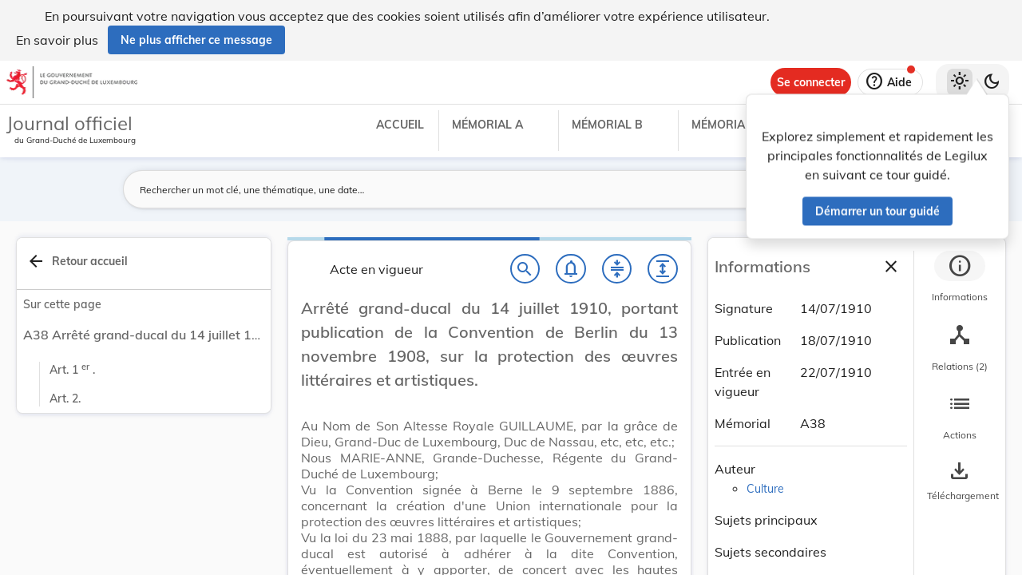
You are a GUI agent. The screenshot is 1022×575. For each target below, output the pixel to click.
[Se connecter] (810, 82)
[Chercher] (525, 269)
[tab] (960, 279)
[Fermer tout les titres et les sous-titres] (617, 269)
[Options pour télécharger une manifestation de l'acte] (960, 482)
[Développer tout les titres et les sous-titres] (663, 269)
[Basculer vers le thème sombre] (991, 82)
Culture (765, 489)
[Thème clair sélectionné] (959, 82)
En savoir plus (57, 40)
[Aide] (890, 82)
